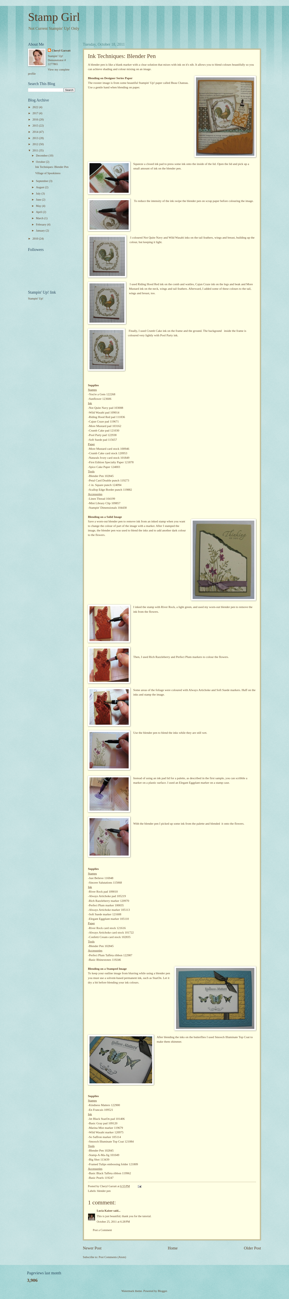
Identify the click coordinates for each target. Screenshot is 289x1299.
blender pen (104, 1190)
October (41, 161)
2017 (36, 113)
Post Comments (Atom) (112, 1257)
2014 (36, 131)
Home (173, 1248)
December (42, 155)
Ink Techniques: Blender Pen (52, 166)
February (41, 224)
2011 (36, 150)
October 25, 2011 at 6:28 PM (113, 1221)
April (39, 211)
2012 (36, 144)
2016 (36, 119)
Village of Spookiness (48, 173)
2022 (36, 107)
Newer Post (92, 1248)
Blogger (162, 1291)
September (42, 181)
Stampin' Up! (35, 298)
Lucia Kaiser (105, 1210)
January (40, 230)
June (39, 199)
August (40, 187)
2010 (36, 238)
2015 (36, 125)
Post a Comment (102, 1230)
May (39, 205)
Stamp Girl (54, 16)
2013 (36, 138)
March (40, 218)
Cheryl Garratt (61, 50)
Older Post (252, 1248)
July (38, 193)
